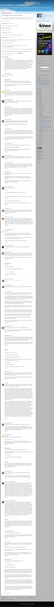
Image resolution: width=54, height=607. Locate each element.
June (40, 113)
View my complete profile (41, 18)
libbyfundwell (7, 434)
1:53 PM (6, 213)
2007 (39, 142)
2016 (39, 93)
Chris (6, 382)
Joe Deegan (7, 208)
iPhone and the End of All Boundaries (45, 117)
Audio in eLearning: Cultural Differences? (43, 125)
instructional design (8, 54)
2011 (39, 100)
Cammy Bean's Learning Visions (14, 5)
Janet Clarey (7, 73)
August (40, 110)
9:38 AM (6, 248)
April (40, 135)
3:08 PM (6, 538)
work (39, 149)
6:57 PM (6, 527)
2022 (39, 90)
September (41, 109)
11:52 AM (6, 168)
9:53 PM (6, 332)
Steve (6, 349)
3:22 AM (6, 275)
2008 (39, 141)
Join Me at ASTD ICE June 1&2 (44, 116)
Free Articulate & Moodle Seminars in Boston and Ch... (45, 127)
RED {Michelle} (7, 99)
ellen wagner (7, 291)
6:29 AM (6, 444)
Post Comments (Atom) (11, 599)
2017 (39, 91)
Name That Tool (41, 133)
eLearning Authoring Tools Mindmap (43, 80)
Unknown (6, 90)
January (40, 139)
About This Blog (39, 57)
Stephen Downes (8, 186)
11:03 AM (6, 151)
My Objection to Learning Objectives (43, 84)
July (40, 112)
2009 (39, 103)
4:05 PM (6, 516)
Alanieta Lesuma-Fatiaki (9, 481)
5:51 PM (6, 467)
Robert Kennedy (7, 58)
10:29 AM (6, 125)
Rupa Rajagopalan (8, 229)
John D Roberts (7, 143)
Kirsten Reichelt (7, 162)
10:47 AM (6, 140)
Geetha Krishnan (8, 245)
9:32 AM (6, 478)
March (40, 136)
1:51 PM (6, 259)
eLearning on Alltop (42, 119)
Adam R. (6, 541)
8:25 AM (6, 288)
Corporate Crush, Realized (43, 129)
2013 (39, 97)
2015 (39, 94)
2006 (39, 144)
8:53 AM (6, 86)
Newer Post (4, 597)
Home (18, 597)
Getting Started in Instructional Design (43, 83)
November (41, 106)
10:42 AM (6, 322)
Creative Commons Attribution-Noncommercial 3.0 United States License (40, 154)
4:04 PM (6, 497)
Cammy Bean (8, 53)
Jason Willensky (7, 285)
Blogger (33, 604)
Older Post (32, 597)
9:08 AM (6, 379)
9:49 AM (6, 103)
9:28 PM (6, 419)
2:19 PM (6, 458)
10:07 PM (6, 431)
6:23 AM (6, 70)
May (40, 115)
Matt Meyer (7, 371)
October (40, 107)
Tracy (6, 461)
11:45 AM (6, 159)
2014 (39, 96)
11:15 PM (6, 226)
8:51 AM (6, 590)
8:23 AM (6, 281)
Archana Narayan (8, 217)
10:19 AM (6, 116)
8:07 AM (6, 76)
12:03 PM (6, 183)
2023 (39, 88)
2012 (39, 99)
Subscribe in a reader (41, 60)
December (41, 104)
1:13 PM (6, 205)
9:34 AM (6, 96)
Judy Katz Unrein (8, 531)
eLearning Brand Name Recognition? (45, 120)
